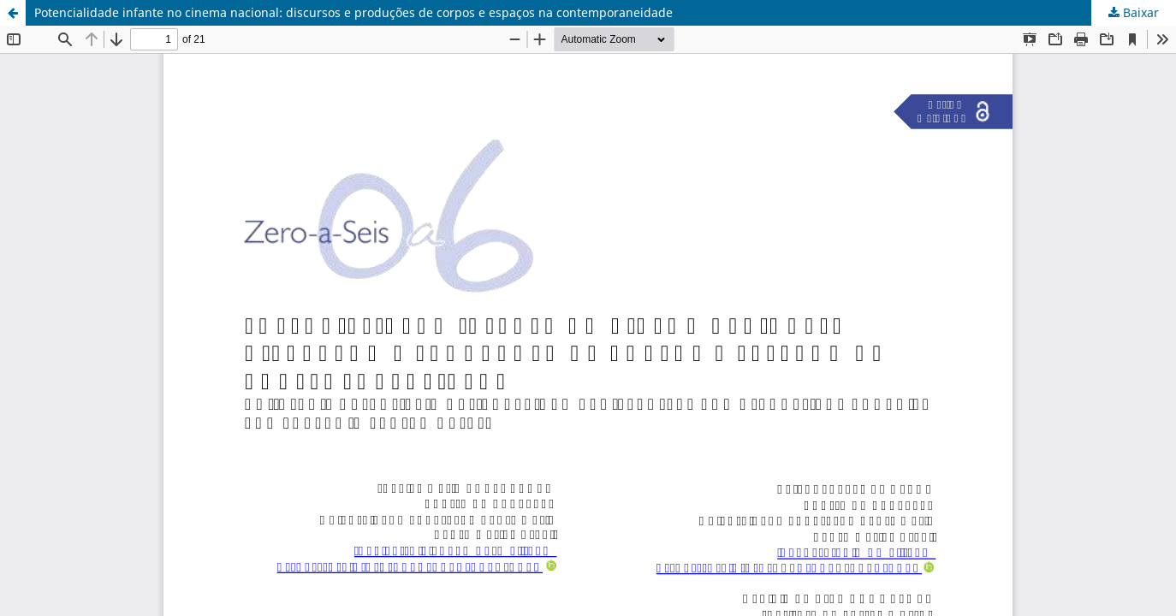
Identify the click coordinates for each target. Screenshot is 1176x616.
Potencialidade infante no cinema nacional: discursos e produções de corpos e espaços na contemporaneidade (353, 12)
